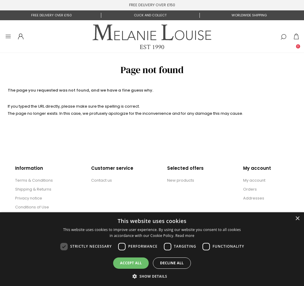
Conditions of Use (32, 207)
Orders (250, 189)
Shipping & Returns (33, 189)
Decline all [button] (172, 262)
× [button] (297, 218)
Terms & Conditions (34, 180)
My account (254, 180)
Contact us (101, 180)
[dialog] (152, 249)
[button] (152, 276)
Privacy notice (28, 198)
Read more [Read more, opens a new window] (184, 235)
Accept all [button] (131, 262)
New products (180, 180)
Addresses (253, 198)
